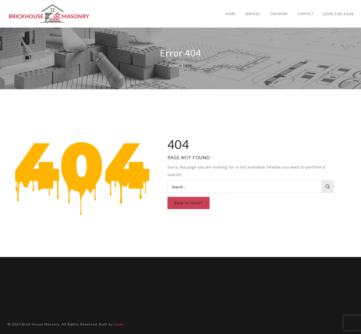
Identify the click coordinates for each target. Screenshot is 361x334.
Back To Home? (188, 203)
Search (328, 187)
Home (174, 66)
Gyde (118, 324)
